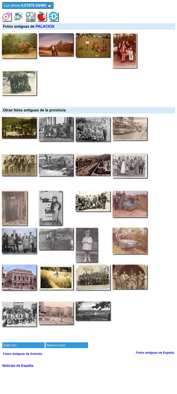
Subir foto (10, 345)
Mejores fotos (56, 345)
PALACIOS (44, 26)
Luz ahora (28, 6)
